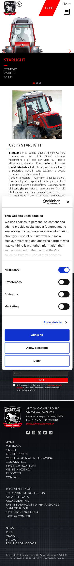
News (10, 528)
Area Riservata (17, 496)
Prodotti (13, 473)
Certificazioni (17, 454)
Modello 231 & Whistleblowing (29, 457)
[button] (34, 83)
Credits (60, 558)
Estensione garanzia (22, 512)
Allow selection (37, 347)
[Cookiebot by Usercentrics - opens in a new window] (44, 201)
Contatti (13, 477)
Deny (37, 360)
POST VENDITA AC (18, 489)
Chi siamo (13, 446)
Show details (53, 322)
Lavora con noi (18, 516)
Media (10, 535)
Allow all (37, 335)
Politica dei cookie (21, 543)
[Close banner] (68, 201)
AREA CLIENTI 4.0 (17, 500)
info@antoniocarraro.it (40, 423)
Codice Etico (16, 461)
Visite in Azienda (18, 469)
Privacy (12, 539)
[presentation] (4, 51)
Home (10, 442)
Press (10, 532)
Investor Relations (21, 465)
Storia (11, 450)
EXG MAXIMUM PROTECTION (25, 493)
